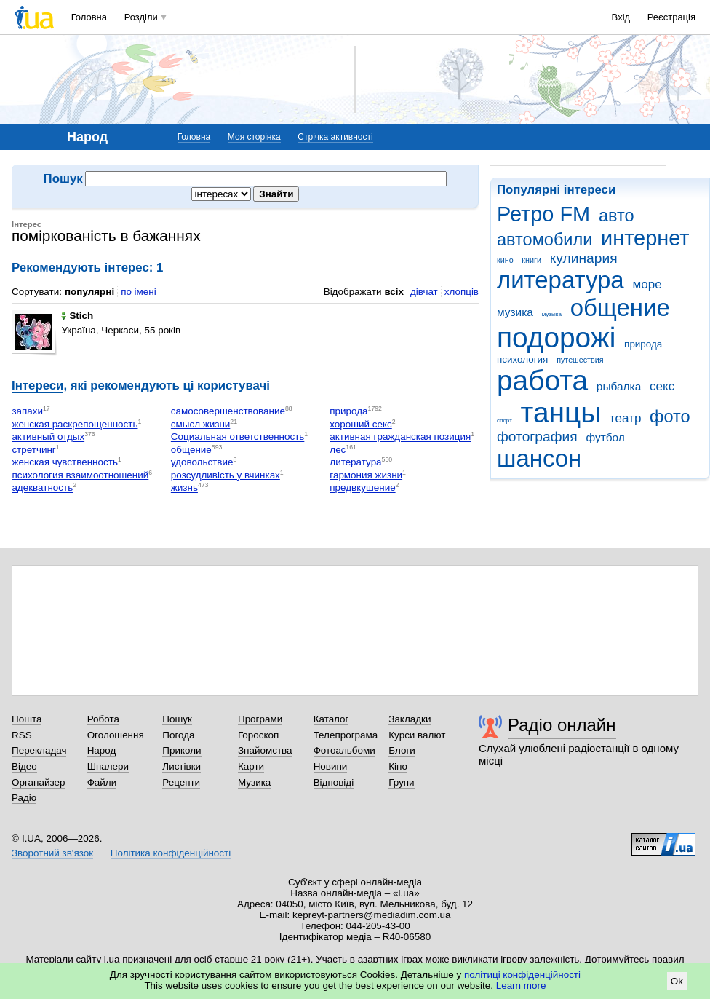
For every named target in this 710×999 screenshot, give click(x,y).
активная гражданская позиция (400, 437)
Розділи (141, 17)
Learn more (521, 985)
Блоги (401, 750)
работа (542, 380)
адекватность (42, 488)
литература (560, 279)
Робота (103, 719)
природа (643, 344)
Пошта (26, 719)
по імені (138, 291)
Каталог (331, 719)
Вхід (621, 17)
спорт (504, 420)
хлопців (461, 291)
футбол (605, 437)
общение (620, 307)
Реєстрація (671, 17)
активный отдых (48, 437)
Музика (254, 782)
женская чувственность (65, 462)
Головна (89, 17)
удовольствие (202, 462)
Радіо (24, 797)
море (646, 284)
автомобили (544, 239)
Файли (102, 782)
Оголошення (115, 735)
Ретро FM (543, 214)
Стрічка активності (335, 137)
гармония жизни (366, 475)
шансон (539, 458)
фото (670, 416)
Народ (101, 750)
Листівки (181, 766)
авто (616, 215)
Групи (401, 782)
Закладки (409, 719)
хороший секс (360, 424)
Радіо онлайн (562, 725)
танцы (561, 412)
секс (662, 386)
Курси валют (416, 735)
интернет (645, 238)
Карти (251, 766)
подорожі (556, 337)
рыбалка (619, 386)
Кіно (397, 766)
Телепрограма (346, 735)
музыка (552, 314)
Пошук (177, 719)
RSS (22, 735)
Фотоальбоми (344, 750)
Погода (178, 735)
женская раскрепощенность (74, 424)
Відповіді (334, 782)
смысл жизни (201, 424)
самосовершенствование (228, 411)
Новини (331, 766)
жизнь (184, 488)
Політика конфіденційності (171, 853)
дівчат (424, 291)
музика (515, 312)
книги (531, 260)
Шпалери (108, 766)
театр (626, 418)
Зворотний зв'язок (52, 853)
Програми (260, 719)
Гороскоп (258, 735)
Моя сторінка (254, 137)
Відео (24, 766)
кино (505, 260)
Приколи (181, 750)
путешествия (580, 359)
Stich (77, 315)
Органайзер (38, 782)
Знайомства (265, 750)
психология (522, 359)
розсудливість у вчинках (225, 475)
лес (338, 449)
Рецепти (181, 782)
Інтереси (37, 385)
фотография (537, 436)
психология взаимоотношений (80, 475)
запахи (27, 411)
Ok (677, 981)
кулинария (584, 258)
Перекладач (39, 750)
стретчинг (33, 449)
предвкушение (362, 488)
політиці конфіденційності (522, 974)
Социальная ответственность (237, 437)
